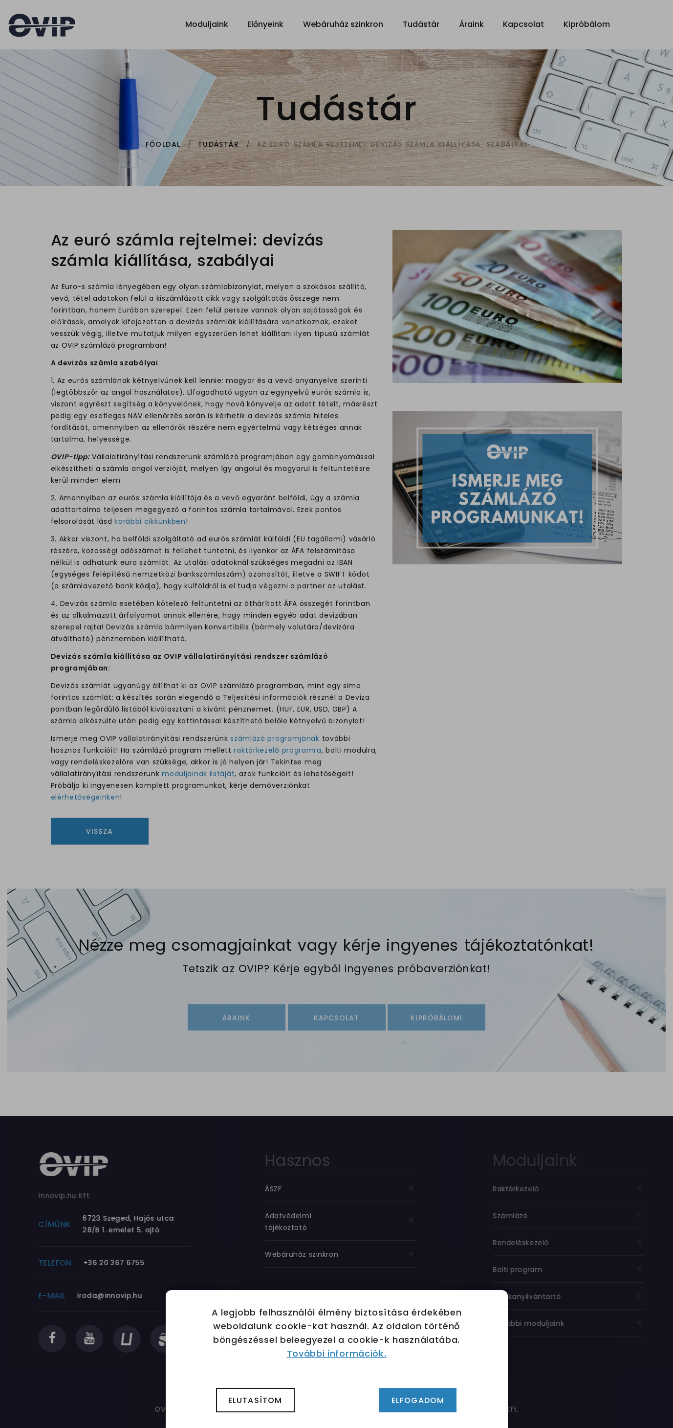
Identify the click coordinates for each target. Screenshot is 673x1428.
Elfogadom (418, 1400)
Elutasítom (255, 1400)
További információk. (337, 1353)
